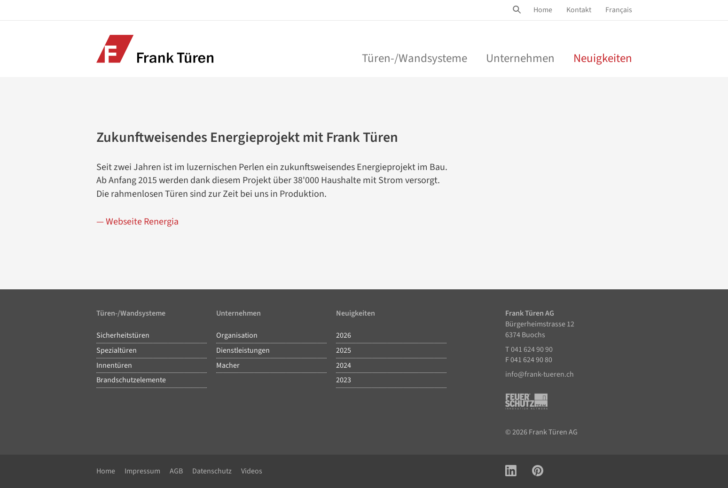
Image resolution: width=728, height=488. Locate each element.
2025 (343, 350)
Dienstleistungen (243, 350)
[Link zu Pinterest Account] (537, 471)
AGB (176, 471)
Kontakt (578, 10)
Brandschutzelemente (131, 380)
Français (618, 10)
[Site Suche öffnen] (518, 9)
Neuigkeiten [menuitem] (602, 58)
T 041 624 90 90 (529, 349)
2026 (343, 335)
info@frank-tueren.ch (539, 374)
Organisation (237, 335)
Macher (228, 365)
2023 (343, 380)
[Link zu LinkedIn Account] (511, 471)
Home (542, 10)
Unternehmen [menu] (520, 58)
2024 (343, 365)
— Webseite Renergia (137, 221)
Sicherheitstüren (122, 335)
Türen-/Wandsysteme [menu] (414, 58)
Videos (251, 471)
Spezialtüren (116, 350)
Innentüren (114, 365)
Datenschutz (212, 471)
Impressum (142, 471)
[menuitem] (542, 10)
